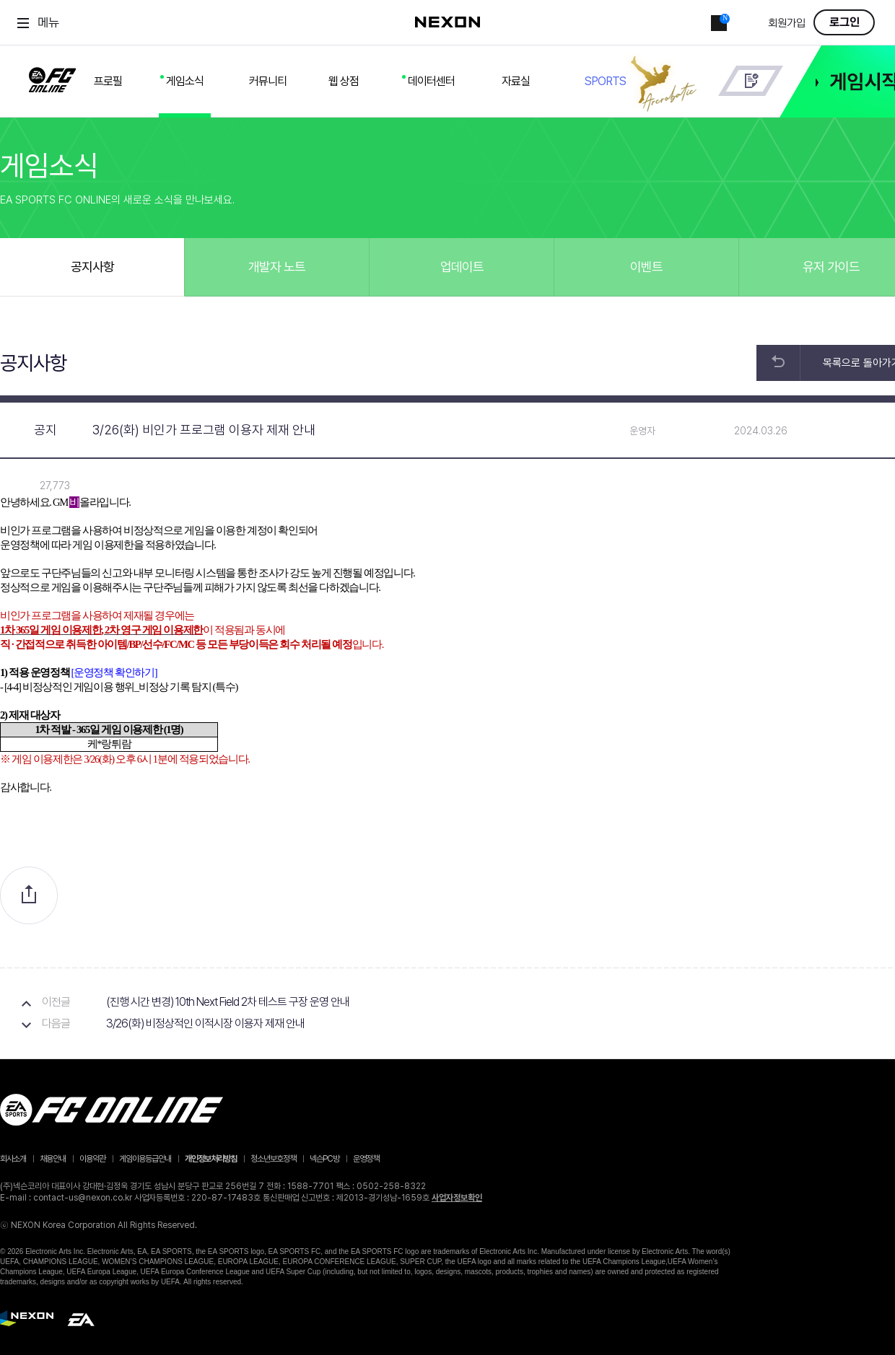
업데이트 (462, 266)
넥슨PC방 (324, 1158)
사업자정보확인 (457, 1198)
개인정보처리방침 (211, 1158)
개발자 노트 (276, 266)
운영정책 (366, 1158)
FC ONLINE (52, 77)
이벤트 (646, 266)
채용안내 (53, 1158)
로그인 (844, 22)
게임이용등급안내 (145, 1158)
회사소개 (13, 1158)
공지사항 (92, 266)
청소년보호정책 (273, 1158)
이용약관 (92, 1158)
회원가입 (787, 23)
